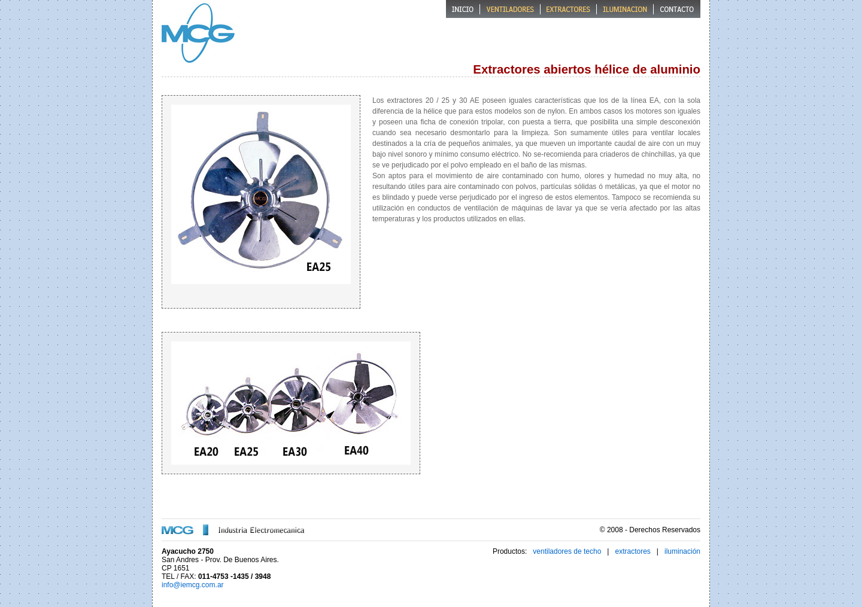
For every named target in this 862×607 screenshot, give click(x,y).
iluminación (682, 551)
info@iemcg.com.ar (193, 585)
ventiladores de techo (567, 551)
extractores (632, 551)
